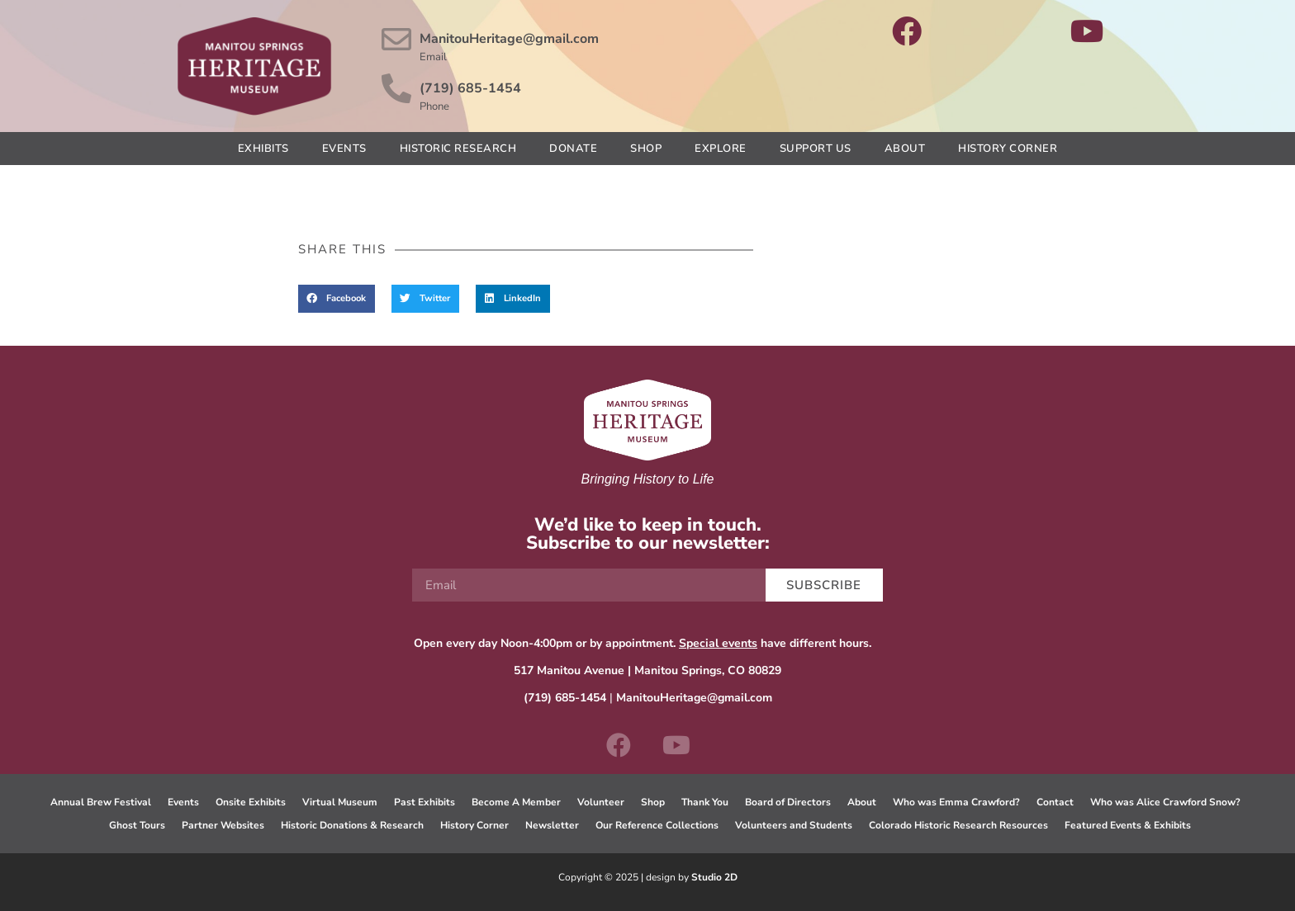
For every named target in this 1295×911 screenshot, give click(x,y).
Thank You (704, 802)
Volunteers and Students (793, 825)
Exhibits (263, 148)
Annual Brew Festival (100, 802)
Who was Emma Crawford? (956, 802)
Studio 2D (714, 877)
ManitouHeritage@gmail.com (509, 39)
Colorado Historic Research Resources (958, 825)
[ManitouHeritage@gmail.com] (396, 39)
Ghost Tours (137, 825)
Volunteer (600, 802)
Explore (721, 148)
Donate (573, 148)
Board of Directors (788, 802)
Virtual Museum (339, 802)
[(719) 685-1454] (396, 89)
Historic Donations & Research (352, 825)
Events (344, 148)
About (905, 148)
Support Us (815, 148)
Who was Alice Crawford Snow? (1165, 802)
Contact (1055, 802)
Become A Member (516, 802)
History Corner (1007, 148)
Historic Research (458, 148)
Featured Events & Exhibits (1128, 825)
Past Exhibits (424, 802)
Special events (718, 643)
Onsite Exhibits (251, 802)
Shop (646, 148)
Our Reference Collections (657, 825)
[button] (336, 299)
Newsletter (552, 825)
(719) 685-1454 (470, 88)
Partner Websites (223, 825)
